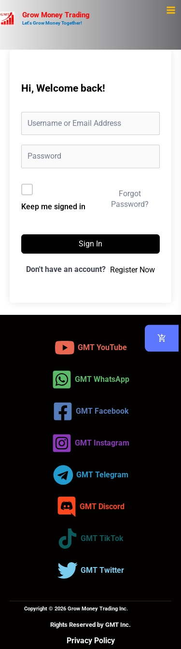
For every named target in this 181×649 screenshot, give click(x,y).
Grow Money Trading (56, 15)
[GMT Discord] (90, 507)
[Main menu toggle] (170, 10)
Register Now (132, 269)
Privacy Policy (91, 640)
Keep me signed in (53, 206)
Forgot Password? (130, 199)
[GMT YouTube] (91, 348)
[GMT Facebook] (91, 411)
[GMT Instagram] (90, 443)
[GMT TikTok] (90, 538)
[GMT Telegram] (90, 475)
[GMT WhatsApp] (90, 379)
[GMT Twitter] (91, 570)
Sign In (90, 243)
